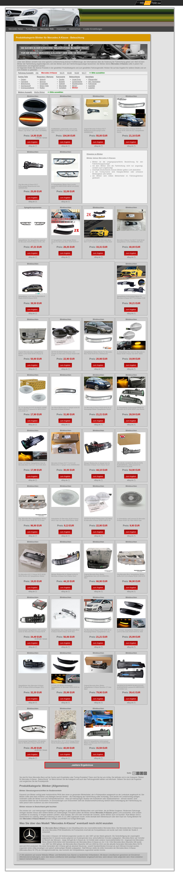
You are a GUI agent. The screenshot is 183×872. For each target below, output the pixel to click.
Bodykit (62, 82)
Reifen (42, 88)
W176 (62, 73)
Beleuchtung (74, 77)
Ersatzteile (44, 84)
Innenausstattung (27, 88)
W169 (76, 73)
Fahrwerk (24, 82)
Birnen (74, 86)
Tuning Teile (23, 77)
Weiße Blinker (39, 92)
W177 (84, 73)
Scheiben (62, 88)
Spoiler (61, 79)
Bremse (43, 82)
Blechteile (62, 86)
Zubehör (91, 88)
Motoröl (42, 79)
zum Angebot (32, 142)
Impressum (61, 29)
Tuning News (31, 29)
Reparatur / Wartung (45, 77)
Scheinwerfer (77, 82)
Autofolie (91, 86)
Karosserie (60, 77)
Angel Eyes (76, 79)
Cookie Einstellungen (92, 29)
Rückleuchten (77, 84)
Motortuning (25, 84)
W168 (69, 73)
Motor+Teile (44, 86)
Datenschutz (74, 29)
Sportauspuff (26, 86)
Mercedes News (16, 29)
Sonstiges (89, 77)
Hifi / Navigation (94, 82)
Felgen (23, 79)
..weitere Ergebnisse (82, 765)
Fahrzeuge (92, 84)
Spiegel (62, 84)
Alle (37, 73)
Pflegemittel (92, 79)
